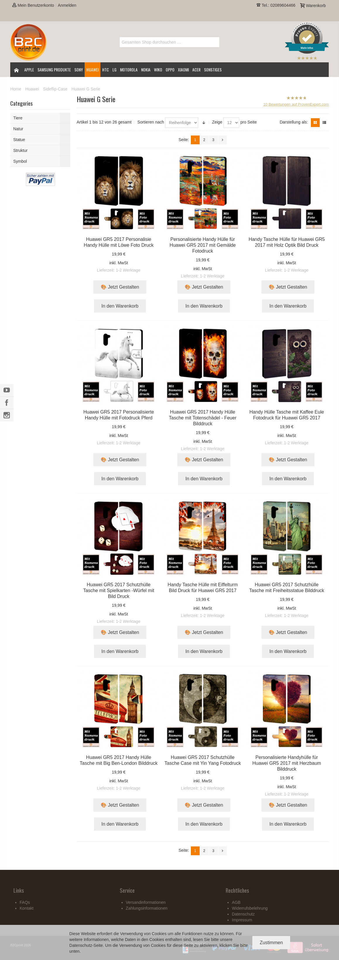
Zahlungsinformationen (146, 908)
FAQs (25, 902)
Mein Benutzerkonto (33, 5)
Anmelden (67, 5)
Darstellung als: (294, 122)
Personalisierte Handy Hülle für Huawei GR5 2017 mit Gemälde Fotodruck (203, 245)
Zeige (217, 122)
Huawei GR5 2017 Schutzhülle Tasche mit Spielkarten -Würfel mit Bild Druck (118, 590)
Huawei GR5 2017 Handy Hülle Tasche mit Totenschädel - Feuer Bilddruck (203, 417)
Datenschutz (80, 945)
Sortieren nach (150, 122)
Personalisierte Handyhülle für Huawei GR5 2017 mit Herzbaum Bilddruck (286, 763)
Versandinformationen (146, 902)
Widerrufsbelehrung (250, 908)
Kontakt (26, 908)
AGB (236, 902)
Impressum (242, 920)
